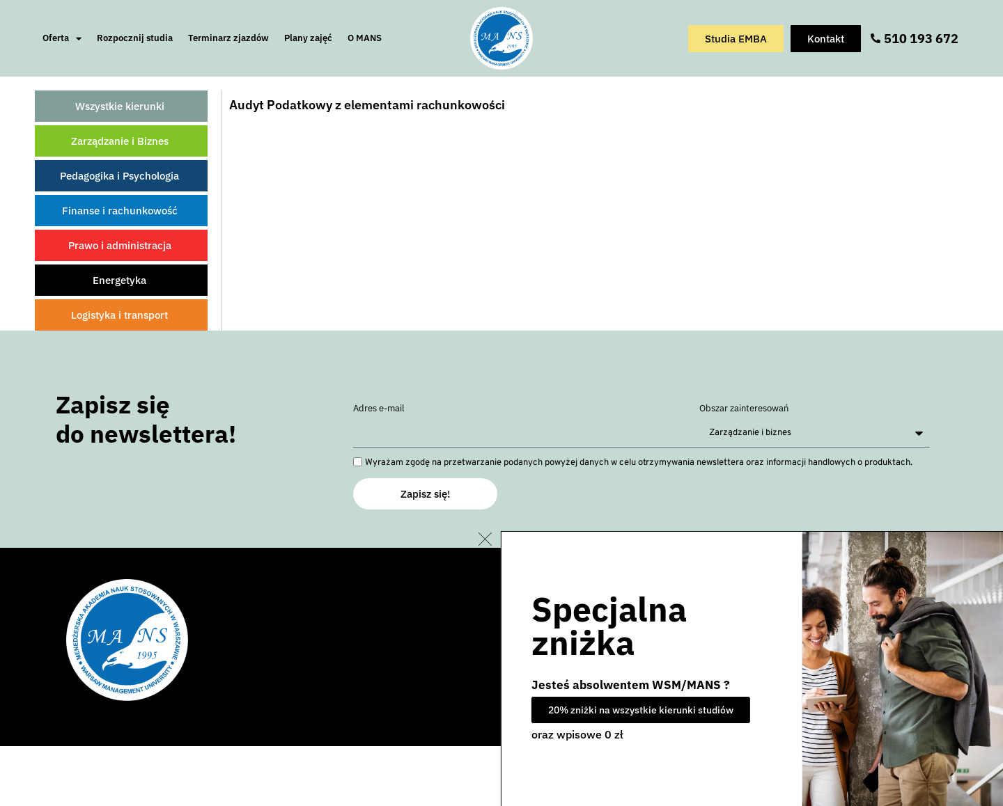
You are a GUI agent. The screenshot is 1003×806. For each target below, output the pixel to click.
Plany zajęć (308, 38)
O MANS (365, 38)
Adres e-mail (379, 409)
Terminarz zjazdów (228, 38)
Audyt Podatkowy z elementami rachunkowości (367, 105)
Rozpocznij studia (135, 38)
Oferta (61, 38)
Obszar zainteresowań (743, 409)
